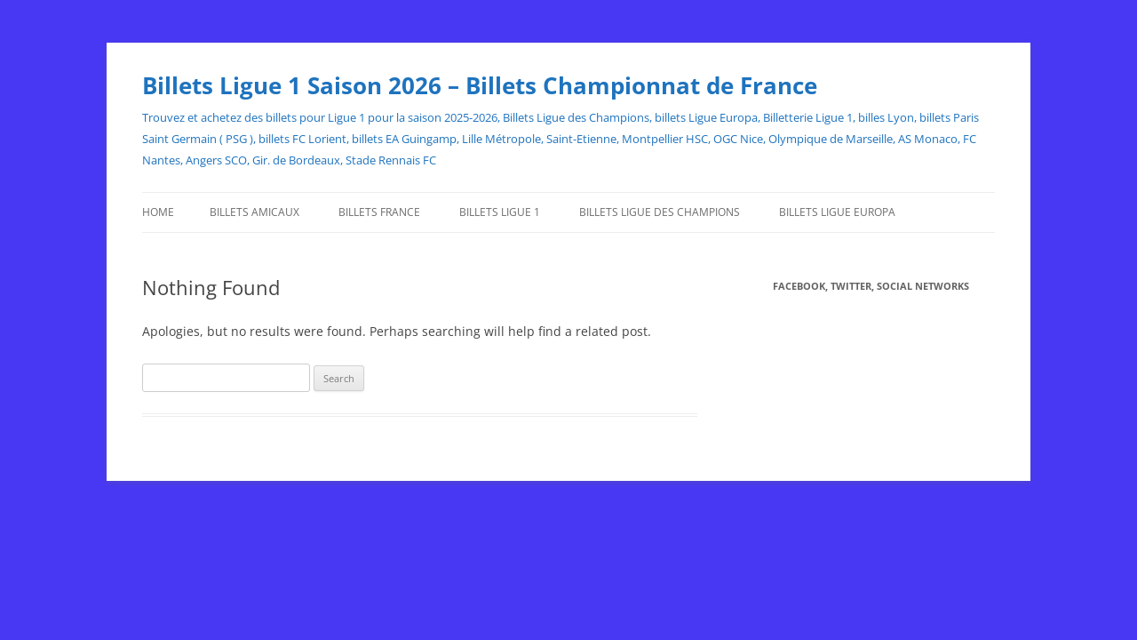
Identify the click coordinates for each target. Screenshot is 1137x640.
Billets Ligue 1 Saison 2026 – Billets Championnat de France (479, 85)
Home (158, 212)
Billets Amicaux (254, 212)
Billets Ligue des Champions (659, 212)
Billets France (379, 212)
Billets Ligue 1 (499, 212)
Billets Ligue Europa (837, 212)
